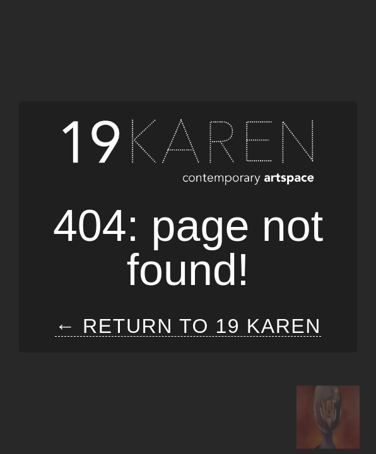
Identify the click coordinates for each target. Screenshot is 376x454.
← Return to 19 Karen (188, 326)
